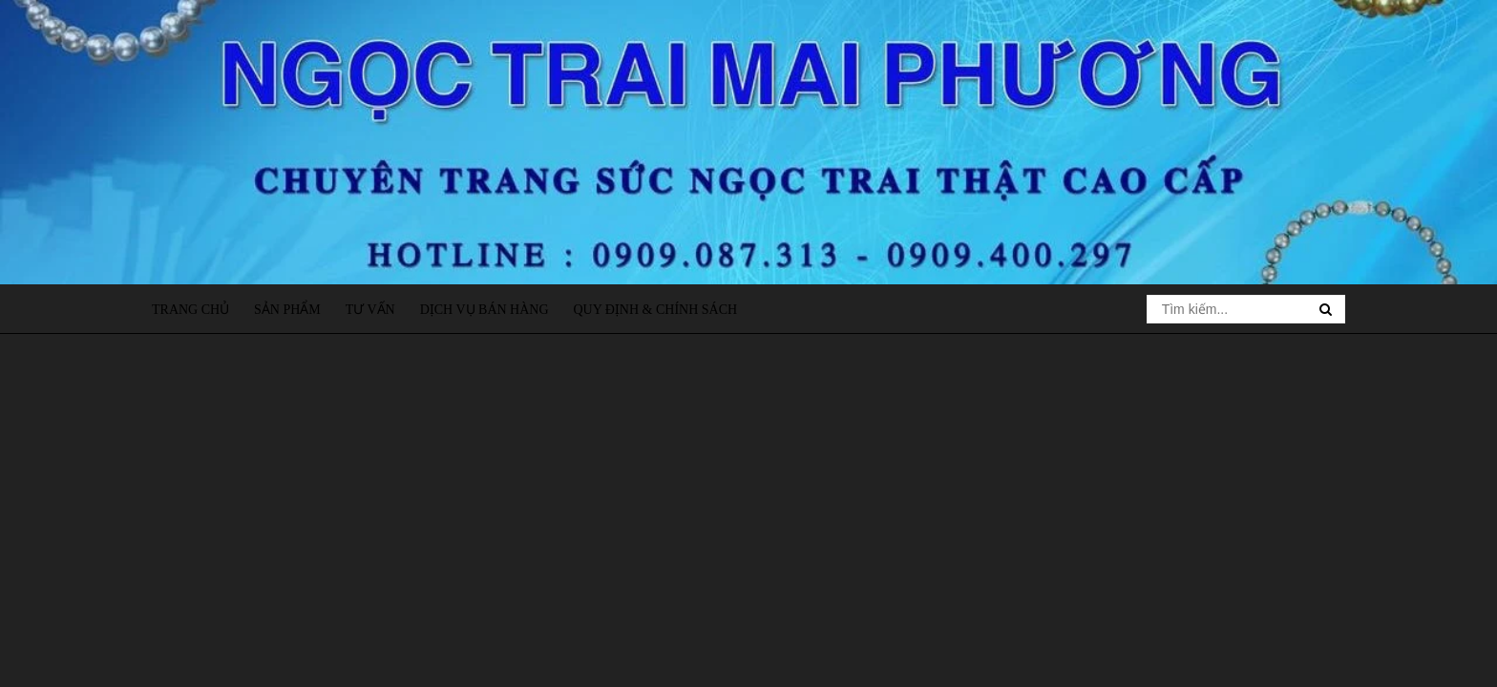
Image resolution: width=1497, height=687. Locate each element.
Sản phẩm (287, 309)
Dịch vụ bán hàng (484, 309)
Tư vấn (370, 309)
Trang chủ (190, 309)
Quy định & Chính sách (655, 309)
